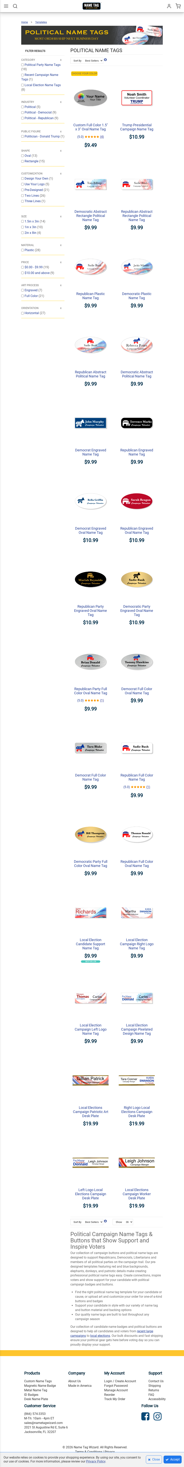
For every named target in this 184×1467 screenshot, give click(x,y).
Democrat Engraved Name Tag (90, 452)
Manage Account (116, 1390)
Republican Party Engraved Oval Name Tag (90, 610)
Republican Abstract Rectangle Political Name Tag (137, 215)
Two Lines (32, 195)
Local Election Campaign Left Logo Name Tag (91, 1029)
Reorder (109, 1395)
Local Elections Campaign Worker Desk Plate (137, 1194)
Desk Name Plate (36, 1399)
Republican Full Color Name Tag (137, 777)
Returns (153, 1390)
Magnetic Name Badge (40, 1386)
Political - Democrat (38, 112)
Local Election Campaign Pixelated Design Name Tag (137, 1029)
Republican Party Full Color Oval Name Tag (90, 691)
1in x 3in (31, 227)
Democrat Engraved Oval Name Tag (90, 530)
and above (37, 273)
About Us (74, 1381)
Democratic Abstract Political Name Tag (137, 374)
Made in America (80, 1386)
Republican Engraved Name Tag (136, 452)
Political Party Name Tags (43, 65)
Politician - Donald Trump (43, 136)
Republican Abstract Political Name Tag (90, 374)
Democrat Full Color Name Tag (90, 777)
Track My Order (114, 1399)
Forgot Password (116, 1386)
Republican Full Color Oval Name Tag (137, 863)
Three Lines (33, 201)
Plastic (30, 250)
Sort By (77, 60)
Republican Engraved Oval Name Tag (136, 530)
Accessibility (157, 1399)
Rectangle (32, 161)
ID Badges (31, 1395)
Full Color (32, 296)
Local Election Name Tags (43, 85)
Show (119, 1222)
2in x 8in (31, 233)
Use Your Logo (35, 184)
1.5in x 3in (32, 221)
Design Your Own (37, 178)
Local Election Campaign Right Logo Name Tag (137, 944)
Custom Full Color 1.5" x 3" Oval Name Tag (90, 127)
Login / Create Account (120, 1381)
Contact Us (156, 1381)
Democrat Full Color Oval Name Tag (136, 691)
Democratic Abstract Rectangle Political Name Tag (91, 215)
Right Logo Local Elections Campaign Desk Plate (136, 1112)
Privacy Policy (95, 1461)
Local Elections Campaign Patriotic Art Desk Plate (90, 1112)
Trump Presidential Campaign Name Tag (136, 127)
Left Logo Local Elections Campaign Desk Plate (90, 1194)
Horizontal (32, 313)
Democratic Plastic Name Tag (136, 296)
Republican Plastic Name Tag (90, 296)
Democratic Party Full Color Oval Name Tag (90, 863)
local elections (100, 1336)
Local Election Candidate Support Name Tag (90, 944)
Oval (28, 156)
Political (31, 107)
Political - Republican (39, 118)
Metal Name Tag (35, 1390)
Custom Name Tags (38, 1381)
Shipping (154, 1386)
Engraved (31, 290)
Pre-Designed (34, 190)
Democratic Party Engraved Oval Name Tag (136, 610)
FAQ (151, 1395)
